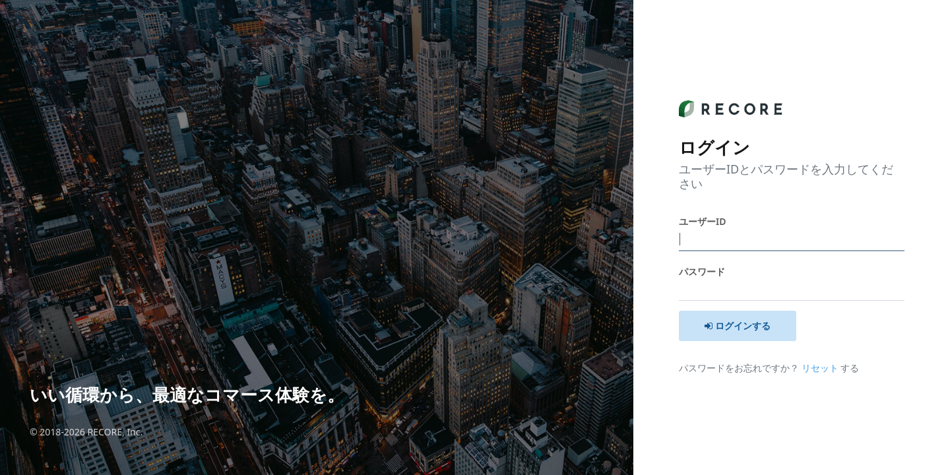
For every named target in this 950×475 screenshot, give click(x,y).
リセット (821, 368)
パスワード (702, 271)
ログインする (738, 325)
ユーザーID (702, 221)
